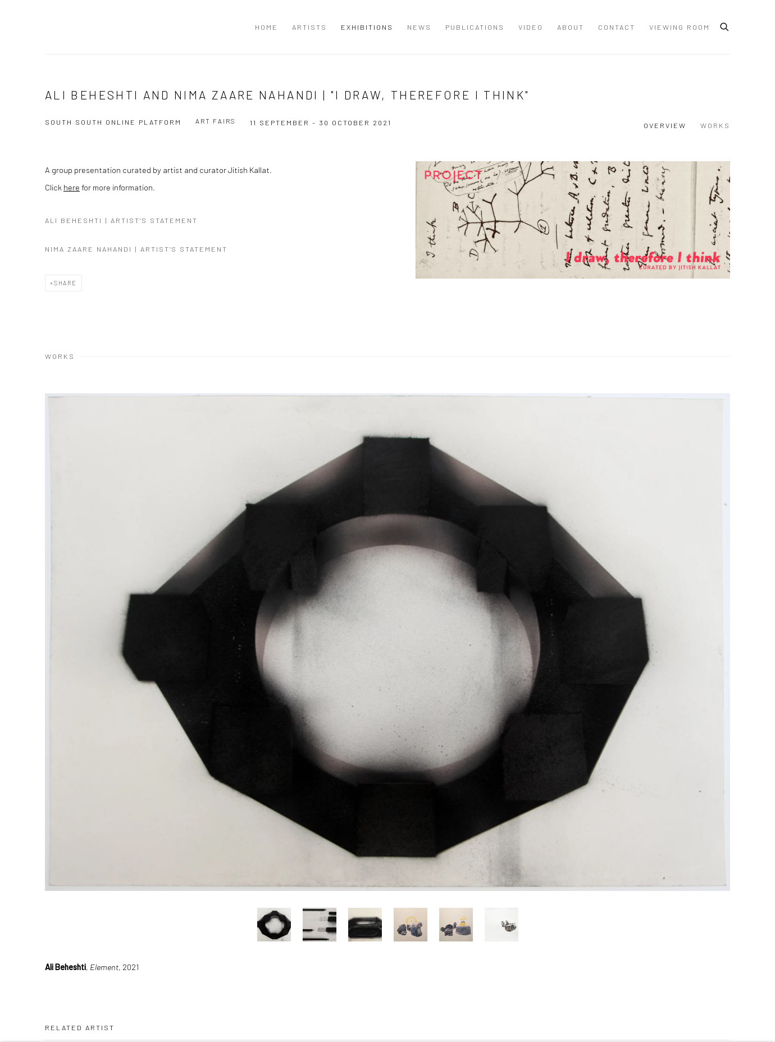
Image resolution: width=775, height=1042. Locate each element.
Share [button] (65, 282)
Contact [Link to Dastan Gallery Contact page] (616, 26)
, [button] (274, 924)
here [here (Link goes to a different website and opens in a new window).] (71, 187)
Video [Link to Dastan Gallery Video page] (530, 26)
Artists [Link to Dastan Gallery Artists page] (309, 26)
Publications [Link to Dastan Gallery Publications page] (474, 26)
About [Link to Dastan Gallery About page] (570, 26)
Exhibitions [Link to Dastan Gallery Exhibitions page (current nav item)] (367, 26)
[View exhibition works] (573, 220)
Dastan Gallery (84, 27)
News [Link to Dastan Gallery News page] (419, 26)
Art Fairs (215, 121)
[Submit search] (725, 25)
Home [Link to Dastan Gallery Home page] (266, 26)
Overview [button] (665, 125)
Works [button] (715, 125)
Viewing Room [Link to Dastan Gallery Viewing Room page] (679, 26)
